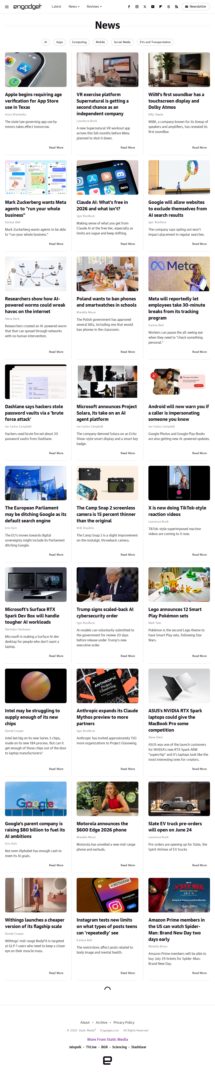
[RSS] (176, 7)
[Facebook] (129, 7)
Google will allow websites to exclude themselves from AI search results (177, 209)
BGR (104, 1047)
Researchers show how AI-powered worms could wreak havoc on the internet (35, 305)
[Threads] (169, 7)
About (85, 1022)
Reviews (93, 6)
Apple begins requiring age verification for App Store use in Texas (33, 101)
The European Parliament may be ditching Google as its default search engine (35, 514)
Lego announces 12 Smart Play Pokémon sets (175, 612)
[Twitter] (145, 7)
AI (45, 42)
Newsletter (195, 6)
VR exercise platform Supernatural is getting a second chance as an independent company (103, 104)
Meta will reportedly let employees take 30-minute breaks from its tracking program (176, 308)
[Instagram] (137, 7)
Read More (56, 147)
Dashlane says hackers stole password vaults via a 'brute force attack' (34, 413)
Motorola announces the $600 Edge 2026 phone (102, 827)
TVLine (91, 1047)
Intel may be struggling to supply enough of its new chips (32, 717)
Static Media (87, 1030)
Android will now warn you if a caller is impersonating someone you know (178, 413)
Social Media (122, 42)
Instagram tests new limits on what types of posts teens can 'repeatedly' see (107, 926)
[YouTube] (153, 7)
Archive (101, 1022)
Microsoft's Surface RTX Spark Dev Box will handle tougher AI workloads (32, 616)
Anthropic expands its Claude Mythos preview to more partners (107, 717)
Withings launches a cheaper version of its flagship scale (34, 923)
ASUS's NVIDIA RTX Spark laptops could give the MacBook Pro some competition (175, 720)
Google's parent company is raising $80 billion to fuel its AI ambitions (35, 830)
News (73, 6)
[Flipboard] (161, 7)
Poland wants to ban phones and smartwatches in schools (107, 302)
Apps (59, 42)
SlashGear (138, 1047)
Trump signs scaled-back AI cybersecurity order (105, 612)
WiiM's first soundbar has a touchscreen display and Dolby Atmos (176, 101)
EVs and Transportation (155, 42)
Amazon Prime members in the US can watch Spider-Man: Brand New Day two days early (176, 930)
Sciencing (119, 1047)
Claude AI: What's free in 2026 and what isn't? (102, 205)
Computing (79, 42)
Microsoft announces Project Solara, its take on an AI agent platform (107, 413)
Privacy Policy (124, 1022)
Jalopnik (75, 1047)
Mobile (100, 42)
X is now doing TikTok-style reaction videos (177, 511)
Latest (56, 6)
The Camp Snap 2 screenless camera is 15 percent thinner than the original (106, 514)
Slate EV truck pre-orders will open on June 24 (175, 827)
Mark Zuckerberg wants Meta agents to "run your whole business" (35, 209)
